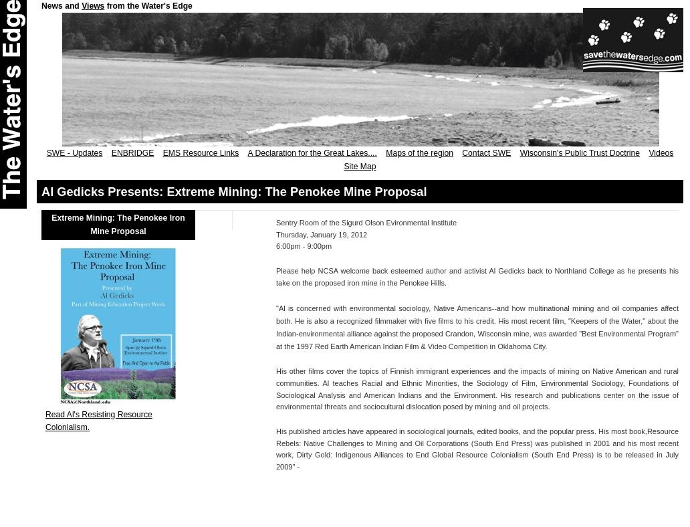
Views (93, 6)
